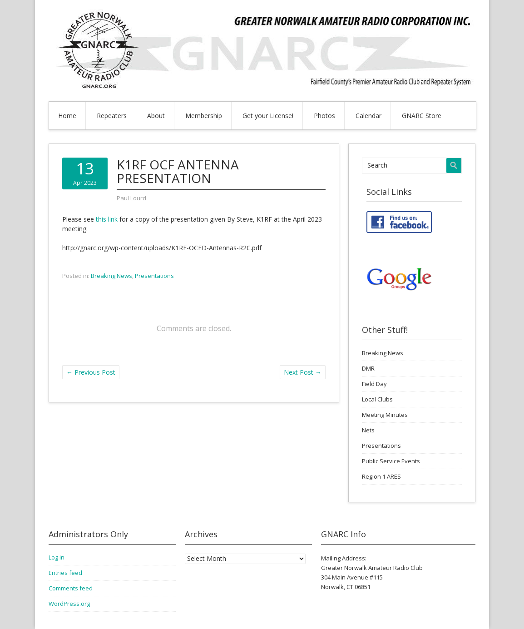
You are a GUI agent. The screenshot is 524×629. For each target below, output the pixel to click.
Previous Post (90, 372)
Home (67, 115)
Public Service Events (391, 461)
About (156, 115)
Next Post (302, 372)
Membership (203, 115)
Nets (368, 430)
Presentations (154, 276)
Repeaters (112, 115)
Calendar (368, 115)
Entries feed (65, 573)
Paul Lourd (131, 198)
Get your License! (267, 115)
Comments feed (71, 588)
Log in (56, 557)
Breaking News (111, 276)
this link (107, 219)
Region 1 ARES (381, 476)
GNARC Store (421, 115)
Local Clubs (377, 399)
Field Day (374, 384)
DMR (368, 368)
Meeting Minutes (385, 415)
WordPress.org (69, 603)
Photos (324, 115)
